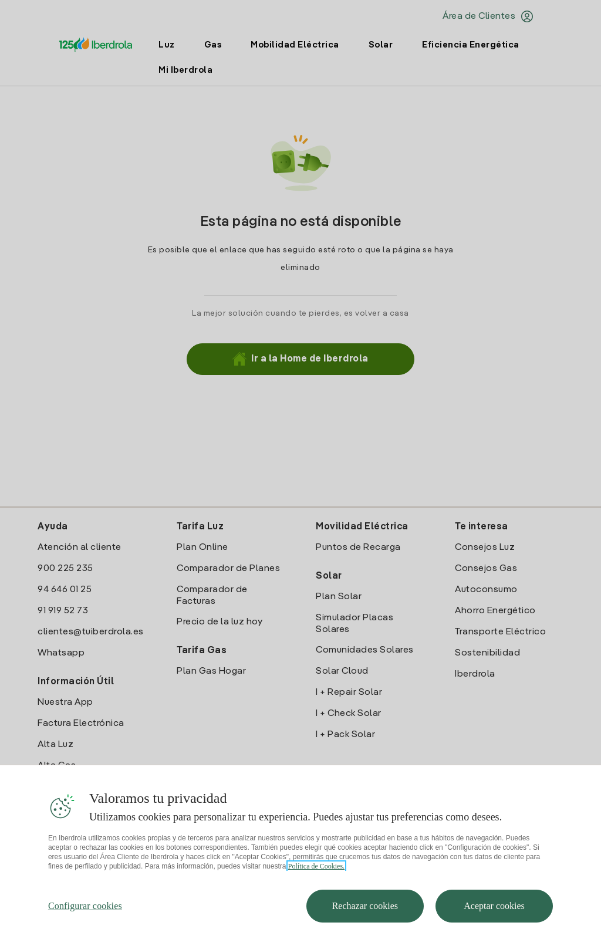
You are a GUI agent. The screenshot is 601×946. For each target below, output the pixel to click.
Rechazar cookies (365, 906)
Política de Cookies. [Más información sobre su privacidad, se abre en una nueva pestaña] (316, 866)
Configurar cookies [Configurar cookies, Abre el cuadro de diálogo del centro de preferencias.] (85, 906)
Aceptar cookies (494, 906)
